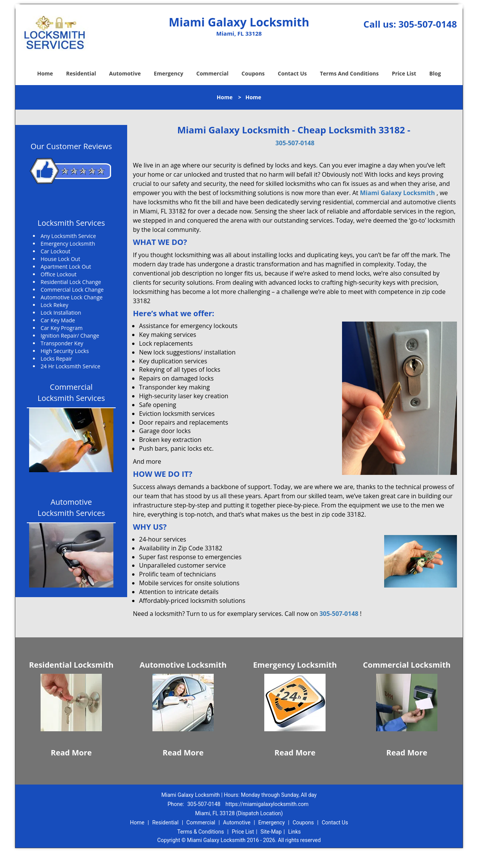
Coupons (253, 73)
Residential (81, 73)
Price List (404, 73)
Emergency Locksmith (295, 665)
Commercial (212, 73)
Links (294, 832)
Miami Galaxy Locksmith (397, 193)
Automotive (125, 73)
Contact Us (292, 73)
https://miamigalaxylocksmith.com (267, 804)
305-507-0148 (427, 24)
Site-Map (271, 832)
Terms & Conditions (200, 832)
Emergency (168, 73)
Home (45, 73)
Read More (71, 752)
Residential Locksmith (71, 665)
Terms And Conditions (349, 73)
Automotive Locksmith (182, 665)
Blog (435, 73)
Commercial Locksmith (407, 665)
